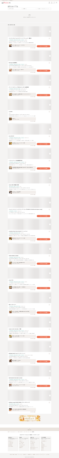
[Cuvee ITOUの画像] (29, 273)
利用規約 (13, 454)
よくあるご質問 (47, 454)
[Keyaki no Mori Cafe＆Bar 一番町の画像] (29, 322)
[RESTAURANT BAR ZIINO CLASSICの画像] (29, 371)
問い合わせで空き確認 (43, 263)
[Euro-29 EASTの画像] (29, 129)
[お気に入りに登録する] (49, 38)
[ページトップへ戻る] (29, 429)
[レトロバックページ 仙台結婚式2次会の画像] (29, 154)
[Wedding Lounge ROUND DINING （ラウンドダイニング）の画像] (29, 395)
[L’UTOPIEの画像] (29, 105)
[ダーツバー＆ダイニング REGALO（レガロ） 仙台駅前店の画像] (29, 80)
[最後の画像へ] (50, 31)
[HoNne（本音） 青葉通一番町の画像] (29, 178)
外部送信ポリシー (25, 454)
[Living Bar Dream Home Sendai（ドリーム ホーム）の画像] (29, 224)
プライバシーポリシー (20, 454)
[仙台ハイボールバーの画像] (29, 298)
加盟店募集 (34, 454)
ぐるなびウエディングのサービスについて (40, 454)
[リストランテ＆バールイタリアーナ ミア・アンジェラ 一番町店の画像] (29, 31)
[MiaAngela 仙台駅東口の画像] (29, 56)
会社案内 (11, 454)
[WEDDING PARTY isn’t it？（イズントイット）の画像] (29, 346)
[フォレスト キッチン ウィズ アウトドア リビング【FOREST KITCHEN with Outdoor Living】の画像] (29, 202)
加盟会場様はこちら (30, 454)
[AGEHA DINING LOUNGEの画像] (29, 249)
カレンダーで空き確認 (43, 46)
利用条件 (16, 454)
